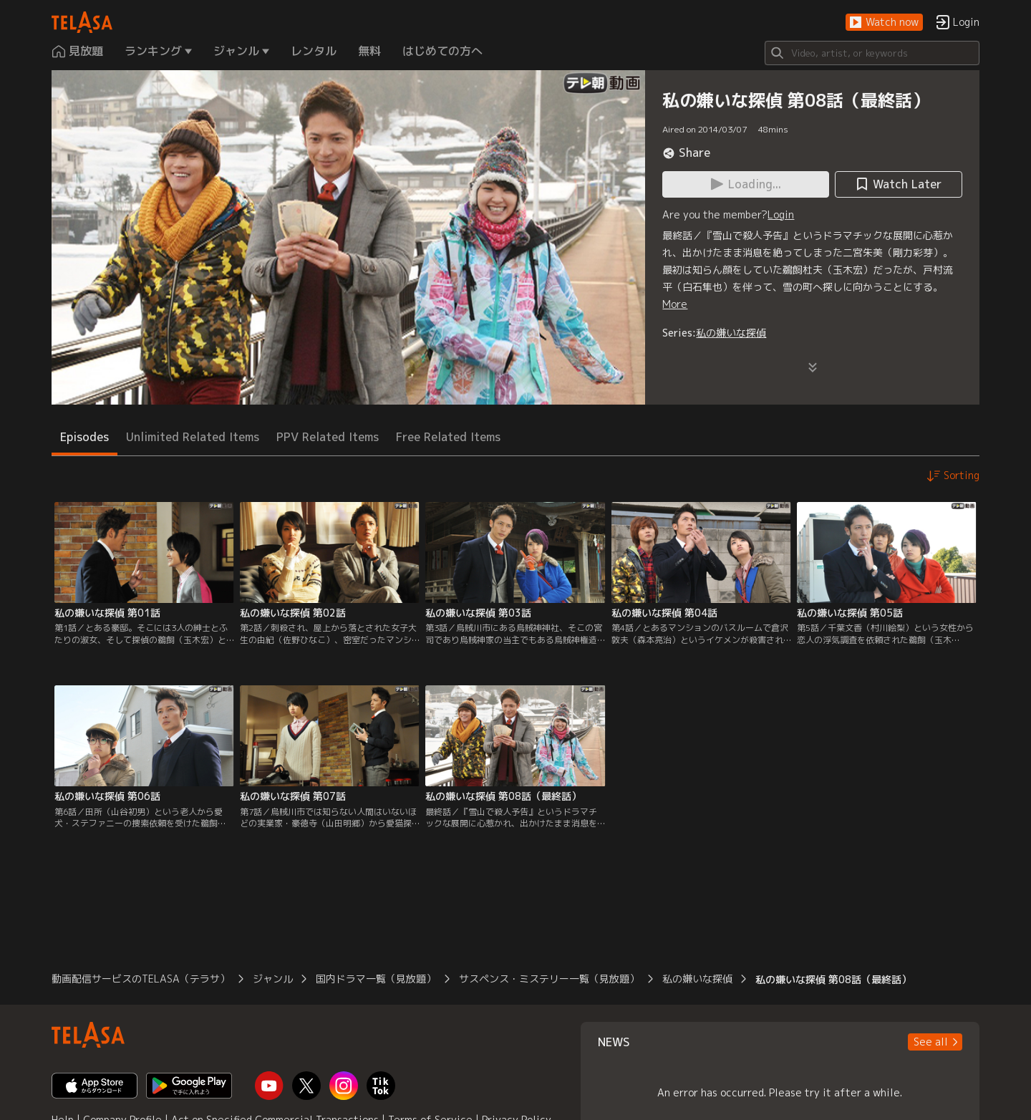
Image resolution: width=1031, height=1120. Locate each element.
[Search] (872, 53)
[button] (884, 23)
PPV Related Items (327, 437)
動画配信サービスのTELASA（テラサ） (141, 978)
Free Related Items (448, 437)
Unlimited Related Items (192, 437)
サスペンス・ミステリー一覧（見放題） (549, 978)
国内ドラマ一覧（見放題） (376, 978)
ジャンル (273, 978)
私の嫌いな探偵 (731, 332)
